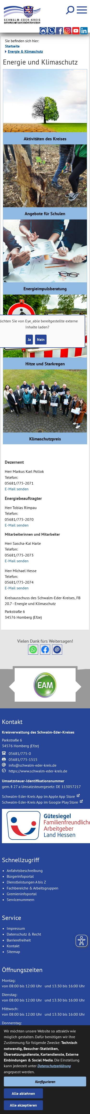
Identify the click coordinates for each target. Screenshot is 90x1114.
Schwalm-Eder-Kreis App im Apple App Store (41, 796)
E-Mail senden (17, 488)
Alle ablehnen (23, 1093)
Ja (29, 339)
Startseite (12, 46)
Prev (9, 687)
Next (81, 687)
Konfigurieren (45, 1081)
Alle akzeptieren (23, 1105)
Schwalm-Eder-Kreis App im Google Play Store (42, 802)
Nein (41, 339)
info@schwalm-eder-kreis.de (32, 765)
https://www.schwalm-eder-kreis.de (38, 771)
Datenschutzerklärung (54, 1065)
